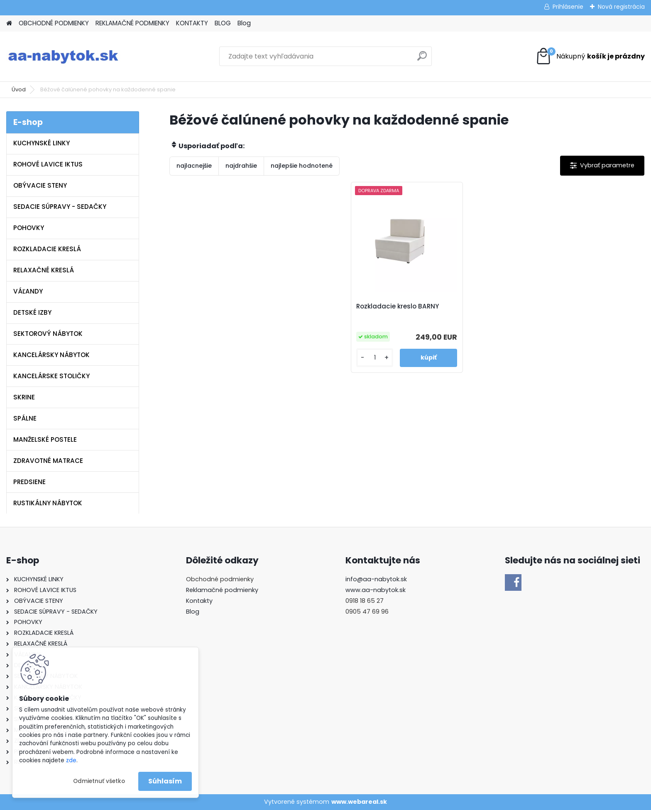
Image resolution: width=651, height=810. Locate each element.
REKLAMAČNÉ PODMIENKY (132, 23)
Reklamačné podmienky (222, 590)
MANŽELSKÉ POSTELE (45, 439)
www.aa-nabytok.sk (375, 590)
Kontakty (199, 601)
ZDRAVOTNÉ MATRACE (48, 460)
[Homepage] (9, 23)
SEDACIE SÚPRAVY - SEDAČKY (59, 206)
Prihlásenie (568, 6)
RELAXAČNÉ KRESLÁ (43, 270)
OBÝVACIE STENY (40, 185)
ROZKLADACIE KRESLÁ (47, 249)
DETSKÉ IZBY (32, 312)
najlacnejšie (194, 166)
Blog (244, 23)
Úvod (19, 89)
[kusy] (374, 357)
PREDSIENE (29, 481)
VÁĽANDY (28, 291)
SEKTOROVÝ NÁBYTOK (48, 333)
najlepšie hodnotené (302, 166)
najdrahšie (241, 166)
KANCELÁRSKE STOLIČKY (51, 376)
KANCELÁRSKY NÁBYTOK (51, 354)
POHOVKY (28, 227)
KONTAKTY (192, 23)
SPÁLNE (25, 418)
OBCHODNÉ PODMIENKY (54, 23)
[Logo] (63, 56)
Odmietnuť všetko (99, 781)
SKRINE (24, 397)
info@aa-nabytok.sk (376, 579)
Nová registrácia (621, 6)
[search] (422, 59)
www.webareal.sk (359, 802)
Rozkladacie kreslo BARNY (397, 306)
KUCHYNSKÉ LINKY (41, 143)
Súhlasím (165, 781)
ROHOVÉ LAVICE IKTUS (48, 164)
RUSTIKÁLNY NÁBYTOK (47, 503)
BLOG (223, 23)
